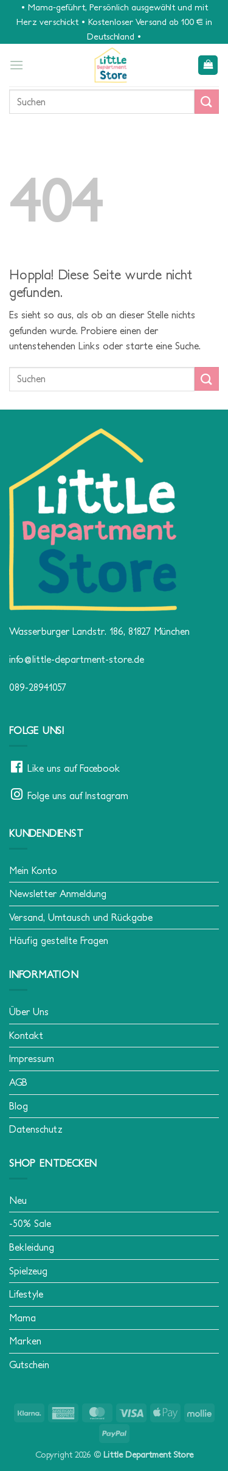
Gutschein (29, 1364)
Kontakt (26, 1035)
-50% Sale (30, 1223)
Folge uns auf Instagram (77, 795)
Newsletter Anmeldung (57, 893)
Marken (25, 1340)
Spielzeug (28, 1270)
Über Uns (29, 1011)
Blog (18, 1105)
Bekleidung (31, 1247)
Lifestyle (26, 1293)
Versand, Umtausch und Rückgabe (81, 917)
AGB (18, 1082)
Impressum (31, 1058)
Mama (22, 1317)
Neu (18, 1200)
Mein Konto (33, 870)
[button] (16, 65)
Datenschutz (36, 1128)
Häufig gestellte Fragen (58, 940)
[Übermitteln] (207, 101)
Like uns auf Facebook (73, 768)
